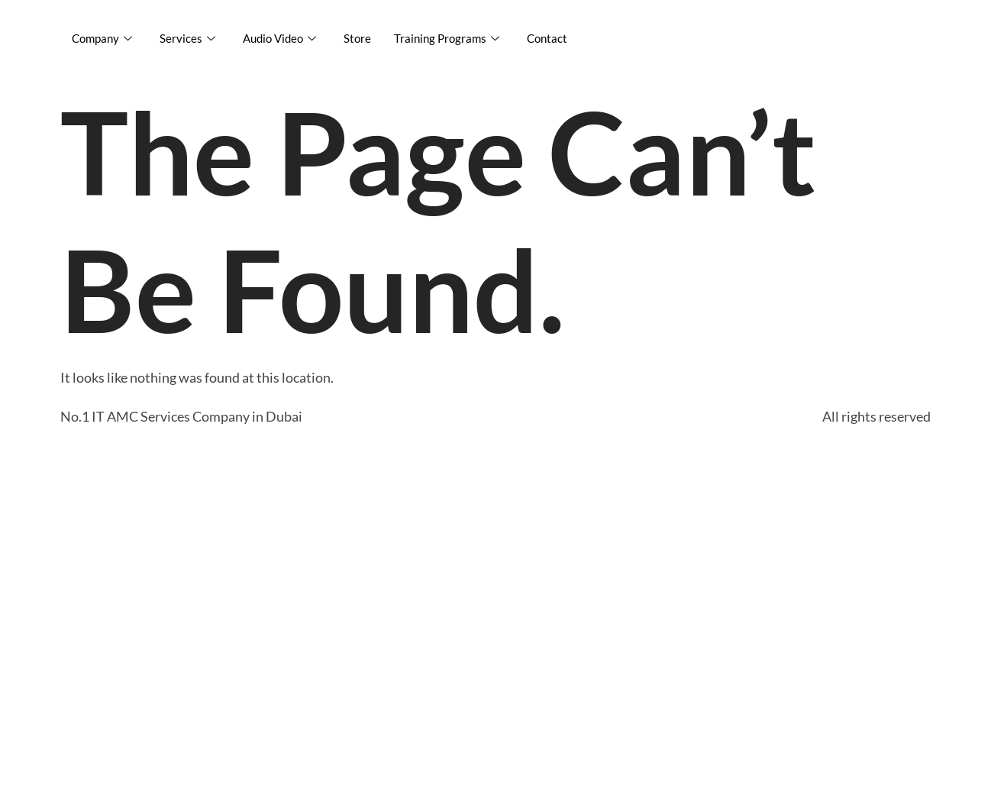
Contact (547, 38)
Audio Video (279, 38)
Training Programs (446, 38)
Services (187, 38)
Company (102, 38)
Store (357, 38)
